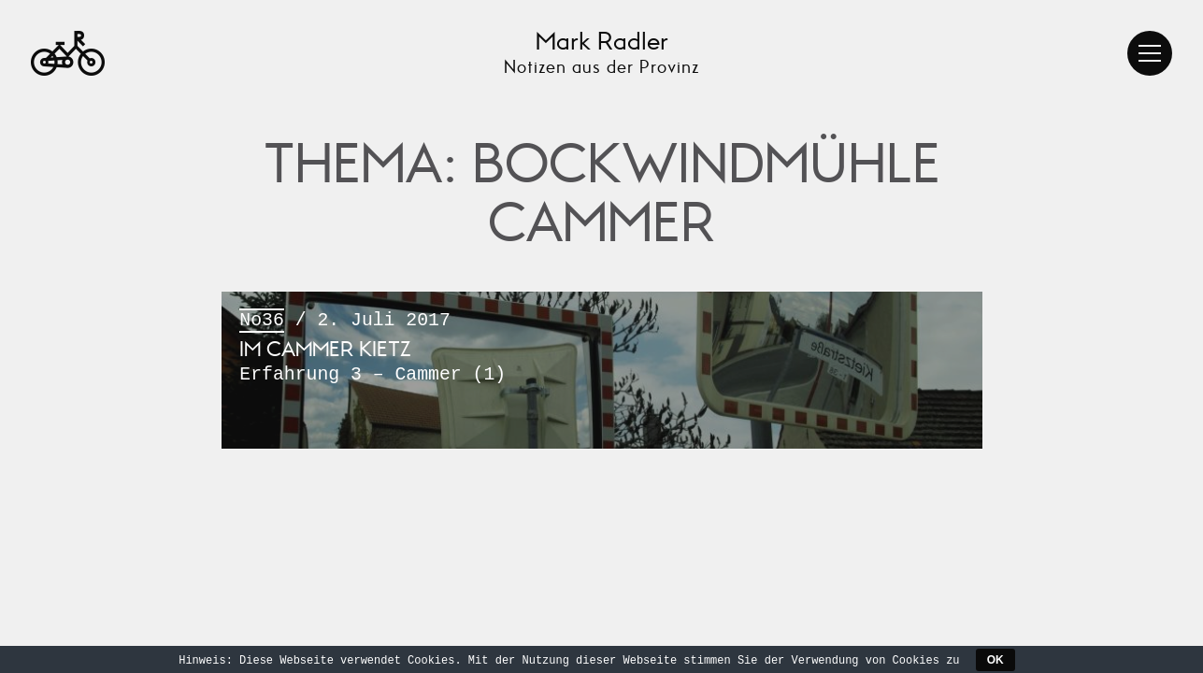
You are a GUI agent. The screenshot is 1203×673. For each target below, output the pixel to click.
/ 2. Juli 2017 (601, 349)
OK (995, 659)
